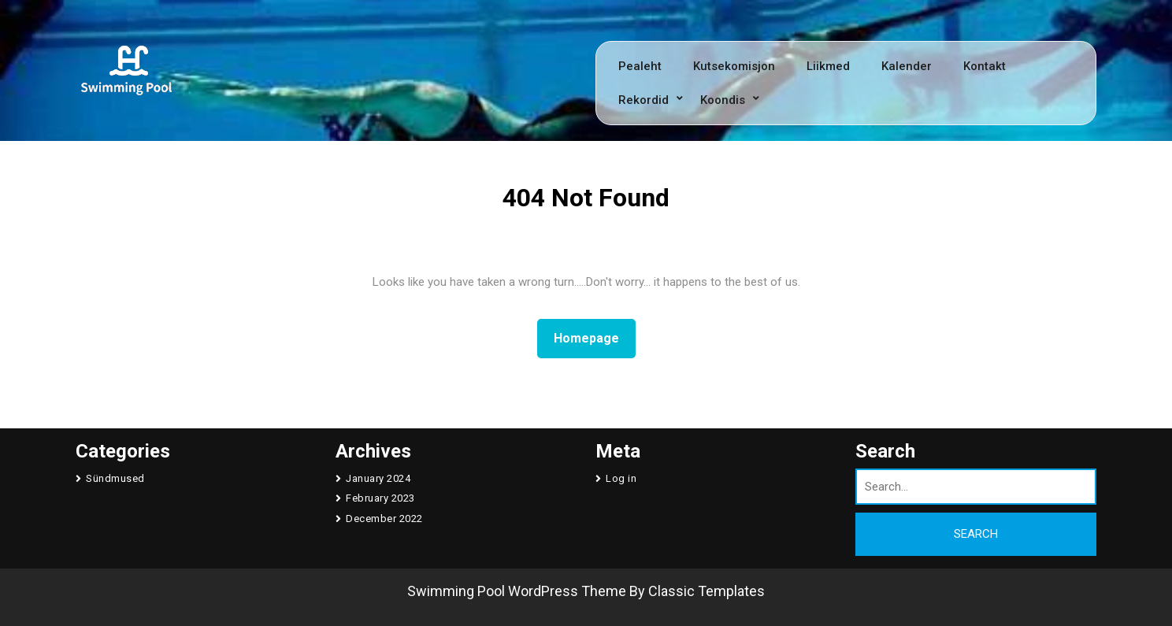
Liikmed (828, 66)
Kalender (906, 66)
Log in (621, 478)
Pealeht (640, 66)
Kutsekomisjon (734, 66)
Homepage (593, 337)
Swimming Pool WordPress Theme (516, 591)
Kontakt (984, 66)
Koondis (722, 100)
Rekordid (643, 100)
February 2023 (380, 498)
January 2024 (378, 478)
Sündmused (115, 478)
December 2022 (384, 518)
